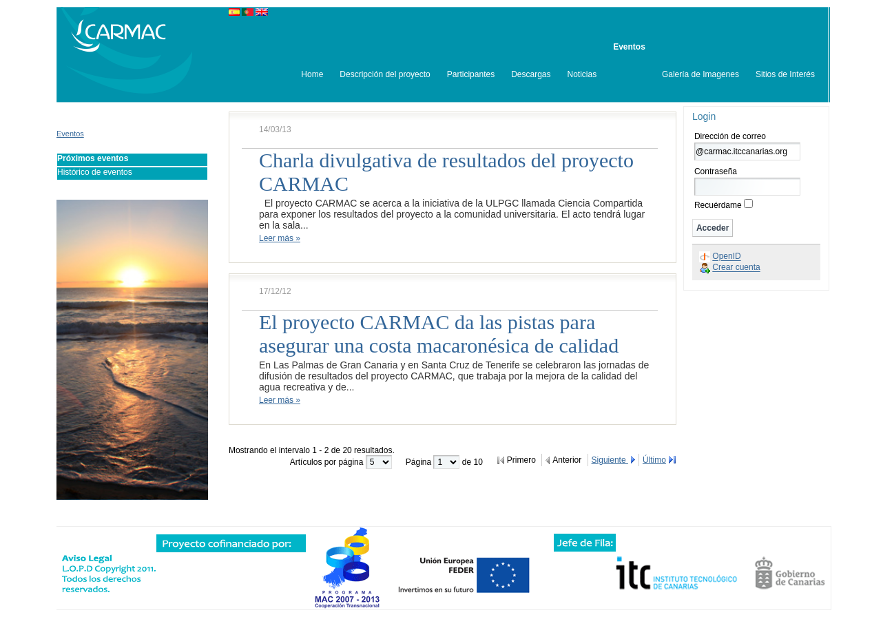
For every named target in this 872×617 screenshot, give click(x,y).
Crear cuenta (736, 268)
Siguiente (610, 460)
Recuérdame (718, 205)
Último (654, 460)
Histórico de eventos (94, 172)
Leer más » (279, 238)
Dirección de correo (730, 136)
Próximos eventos (92, 158)
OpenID (726, 257)
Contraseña (715, 171)
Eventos (70, 133)
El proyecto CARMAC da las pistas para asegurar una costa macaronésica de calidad (439, 334)
